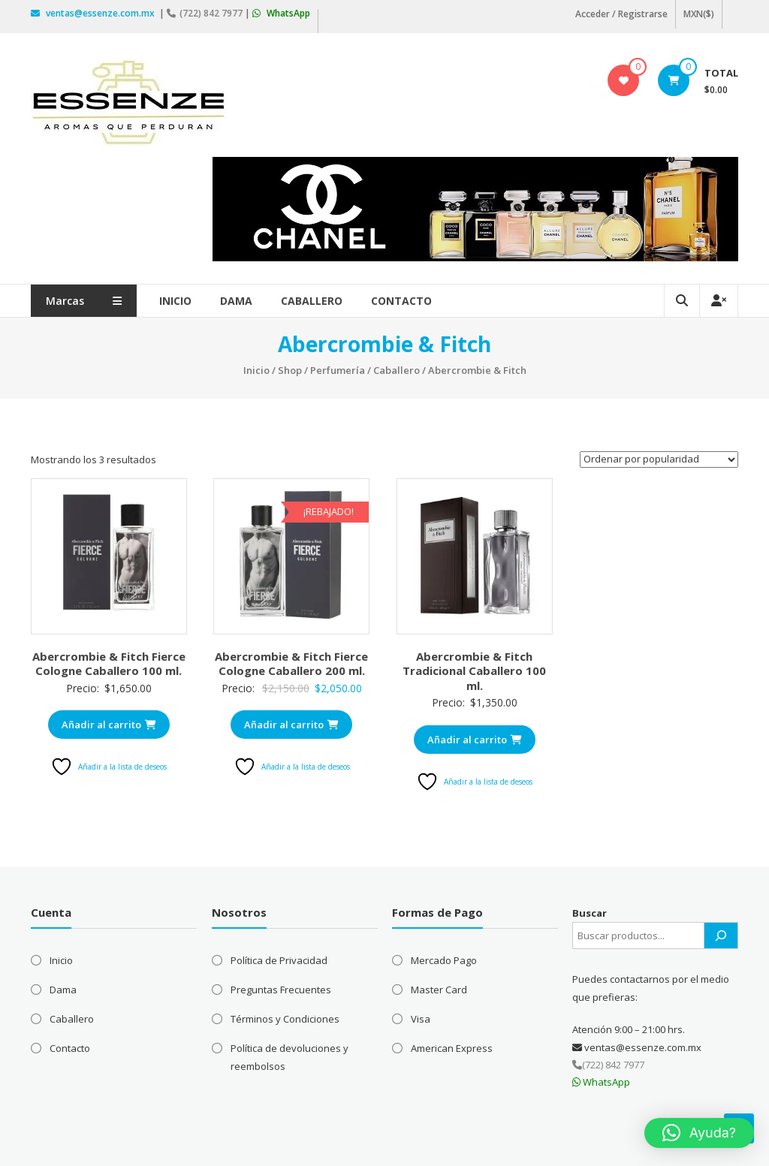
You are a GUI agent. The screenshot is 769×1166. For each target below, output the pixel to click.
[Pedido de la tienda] (659, 459)
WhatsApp (281, 13)
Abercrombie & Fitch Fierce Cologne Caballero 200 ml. (291, 664)
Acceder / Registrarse (621, 14)
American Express (452, 1048)
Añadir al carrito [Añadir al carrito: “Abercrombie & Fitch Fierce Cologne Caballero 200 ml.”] (291, 724)
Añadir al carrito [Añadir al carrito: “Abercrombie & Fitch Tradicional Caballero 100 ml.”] (474, 739)
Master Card (439, 989)
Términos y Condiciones (285, 1019)
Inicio (175, 301)
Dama (236, 301)
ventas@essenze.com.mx (94, 13)
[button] (699, 1133)
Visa (420, 1019)
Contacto (401, 301)
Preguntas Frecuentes (281, 989)
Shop (290, 370)
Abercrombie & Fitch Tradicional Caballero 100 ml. (474, 671)
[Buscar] (721, 935)
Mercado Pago (444, 960)
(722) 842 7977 (206, 13)
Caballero (311, 301)
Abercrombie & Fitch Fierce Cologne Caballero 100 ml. (108, 664)
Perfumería (337, 370)
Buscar (589, 913)
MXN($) (698, 14)
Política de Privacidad (279, 960)
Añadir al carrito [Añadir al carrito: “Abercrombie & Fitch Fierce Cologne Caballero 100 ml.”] (109, 724)
